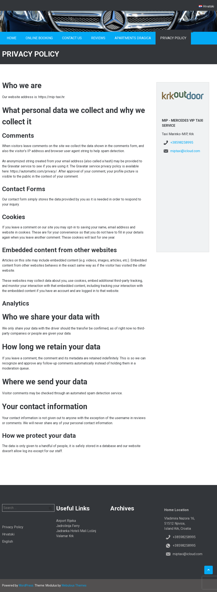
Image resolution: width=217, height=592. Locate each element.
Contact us (72, 38)
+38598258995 (181, 142)
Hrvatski (8, 534)
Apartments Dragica (133, 38)
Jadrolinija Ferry (68, 526)
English (7, 541)
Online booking (39, 38)
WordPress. (26, 585)
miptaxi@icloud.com (185, 151)
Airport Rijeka (66, 521)
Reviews (98, 38)
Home (11, 38)
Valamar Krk (65, 536)
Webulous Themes (73, 585)
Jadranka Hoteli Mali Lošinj (76, 531)
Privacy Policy (173, 38)
